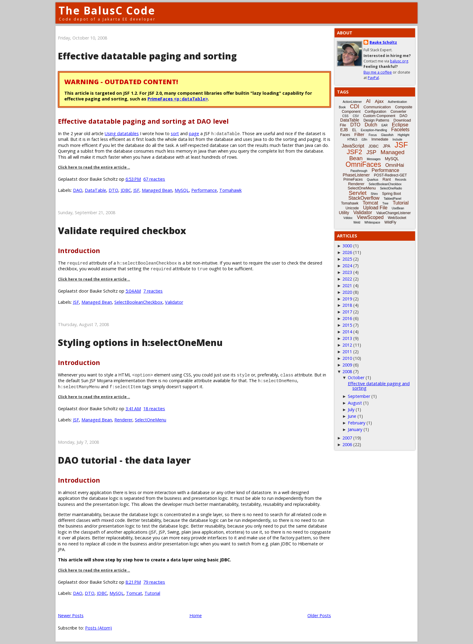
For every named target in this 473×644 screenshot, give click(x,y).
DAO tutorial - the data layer (124, 460)
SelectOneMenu (150, 420)
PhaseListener (356, 175)
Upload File (375, 207)
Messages (374, 159)
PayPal (373, 77)
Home (195, 615)
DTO (113, 190)
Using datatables (122, 133)
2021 (347, 285)
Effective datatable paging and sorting (147, 56)
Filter (359, 134)
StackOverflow (363, 198)
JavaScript (353, 145)
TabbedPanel (392, 198)
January (355, 429)
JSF (136, 190)
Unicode (352, 208)
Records (400, 179)
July (351, 409)
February (356, 423)
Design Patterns (376, 120)
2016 (347, 318)
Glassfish (387, 135)
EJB (344, 129)
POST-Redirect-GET (390, 175)
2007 (347, 438)
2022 (347, 279)
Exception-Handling (374, 130)
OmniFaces (363, 164)
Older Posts (319, 615)
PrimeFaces (178, 99)
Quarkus (372, 179)
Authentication (397, 101)
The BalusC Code (107, 10)
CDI (354, 106)
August (355, 403)
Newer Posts (71, 615)
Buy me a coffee (377, 72)
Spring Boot (391, 194)
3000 (347, 246)
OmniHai (394, 165)
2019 (347, 299)
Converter (398, 111)
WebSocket (397, 218)
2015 (347, 325)
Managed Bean (157, 190)
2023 (347, 272)
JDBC (126, 190)
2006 (347, 444)
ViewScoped (370, 217)
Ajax (379, 101)
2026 (347, 252)
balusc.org (399, 61)
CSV (356, 116)
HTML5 (352, 139)
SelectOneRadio (391, 188)
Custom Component (379, 116)
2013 (347, 338)
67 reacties (154, 179)
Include (397, 139)
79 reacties (154, 582)
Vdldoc (348, 218)
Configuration (375, 111)
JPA (386, 146)
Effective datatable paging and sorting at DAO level (143, 121)
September (359, 396)
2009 (347, 365)
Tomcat (134, 593)
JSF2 (354, 152)
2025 (347, 259)
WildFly (390, 222)
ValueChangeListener (393, 213)
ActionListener (352, 101)
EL (354, 130)
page (194, 133)
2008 (347, 371)
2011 (347, 351)
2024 (347, 265)
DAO (77, 190)
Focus (373, 135)
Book (342, 107)
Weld (356, 222)
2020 (347, 292)
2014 (347, 332)
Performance (204, 190)
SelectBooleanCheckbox (138, 302)
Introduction (79, 250)
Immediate (379, 139)
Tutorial (152, 593)
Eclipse (400, 125)
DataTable (95, 190)
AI (368, 101)
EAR (384, 125)
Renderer (123, 420)
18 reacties (154, 408)
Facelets (400, 129)
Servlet (358, 193)
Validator (174, 302)
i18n (364, 139)
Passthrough (359, 171)
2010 (347, 358)
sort (175, 133)
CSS (345, 116)
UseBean (398, 208)
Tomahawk (230, 190)
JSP (371, 152)
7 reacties (153, 291)
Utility (344, 212)
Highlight (403, 135)
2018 (347, 305)
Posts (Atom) (98, 628)
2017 (347, 312)
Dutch (371, 124)
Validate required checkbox (122, 230)
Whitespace (372, 222)
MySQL (182, 190)
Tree (385, 203)
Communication (377, 107)
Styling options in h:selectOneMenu (140, 342)
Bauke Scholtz (383, 42)
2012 (347, 345)
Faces (345, 135)
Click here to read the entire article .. (94, 167)
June (352, 416)
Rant (387, 179)
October (356, 377)
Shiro (374, 193)
